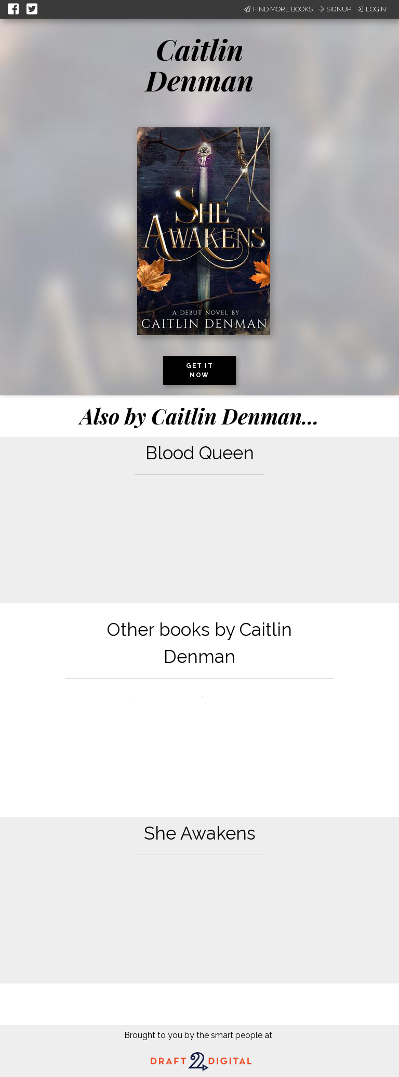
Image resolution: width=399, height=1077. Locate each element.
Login (371, 9)
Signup (334, 9)
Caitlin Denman (199, 65)
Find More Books (278, 9)
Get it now (199, 370)
